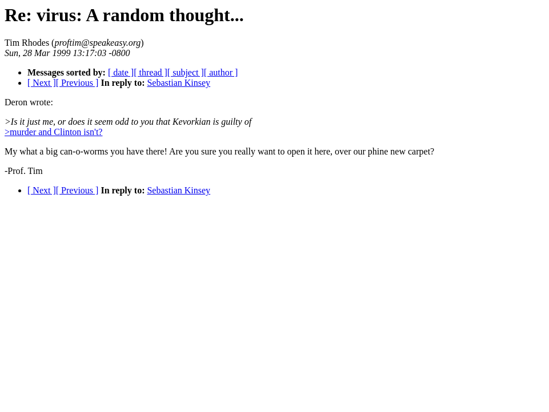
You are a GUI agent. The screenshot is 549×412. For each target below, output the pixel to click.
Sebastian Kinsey (178, 83)
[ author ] (221, 72)
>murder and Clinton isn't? (53, 132)
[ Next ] (41, 83)
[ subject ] (185, 72)
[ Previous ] (77, 83)
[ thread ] (150, 72)
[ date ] (121, 72)
